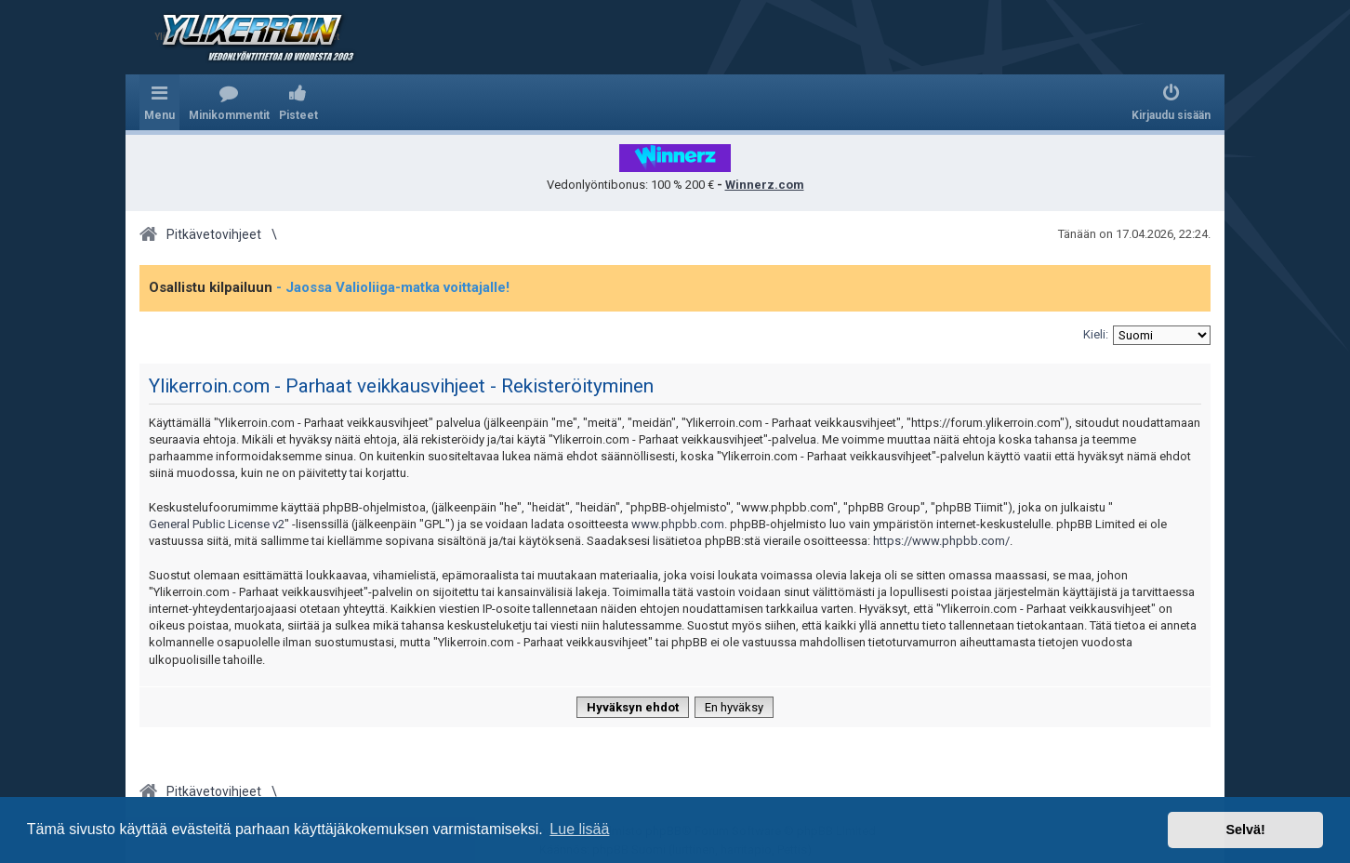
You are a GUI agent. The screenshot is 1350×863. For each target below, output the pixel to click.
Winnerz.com (764, 185)
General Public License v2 (217, 524)
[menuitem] (229, 102)
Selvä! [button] (1244, 829)
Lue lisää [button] (579, 829)
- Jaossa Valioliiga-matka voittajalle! (393, 287)
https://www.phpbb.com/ (941, 541)
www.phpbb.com (677, 524)
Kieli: (1095, 334)
